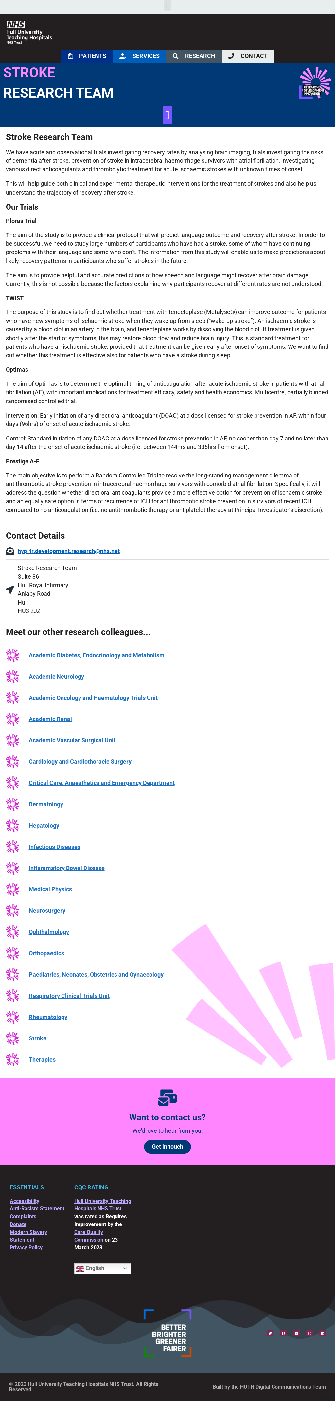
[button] (167, 5)
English (90, 1269)
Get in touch (167, 1146)
